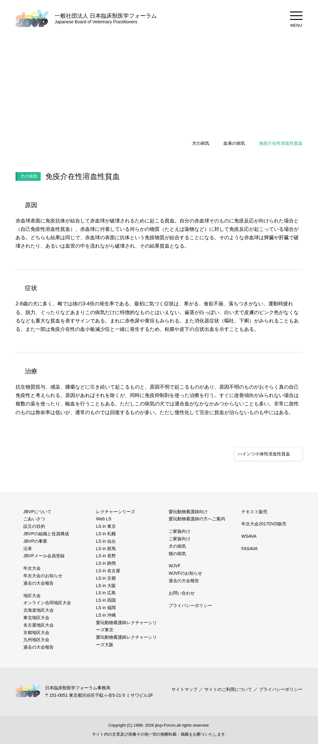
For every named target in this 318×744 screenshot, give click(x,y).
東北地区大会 (36, 617)
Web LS (103, 519)
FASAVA (249, 548)
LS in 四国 (105, 600)
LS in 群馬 (105, 548)
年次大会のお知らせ (42, 576)
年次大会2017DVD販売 (263, 524)
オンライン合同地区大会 (47, 603)
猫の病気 (177, 553)
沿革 (27, 548)
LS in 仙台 (105, 541)
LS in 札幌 (105, 534)
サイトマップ (186, 689)
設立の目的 (34, 526)
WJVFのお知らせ (185, 573)
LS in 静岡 (105, 563)
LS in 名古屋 (107, 571)
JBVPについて (37, 512)
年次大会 (32, 568)
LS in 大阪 (105, 585)
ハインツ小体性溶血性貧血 (264, 454)
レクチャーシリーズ (115, 512)
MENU (296, 19)
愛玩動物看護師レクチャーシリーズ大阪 (126, 641)
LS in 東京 (105, 526)
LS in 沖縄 (105, 615)
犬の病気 (200, 143)
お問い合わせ (182, 593)
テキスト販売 (254, 512)
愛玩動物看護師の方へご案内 (197, 519)
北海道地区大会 (38, 610)
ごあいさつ (34, 519)
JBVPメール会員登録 (43, 556)
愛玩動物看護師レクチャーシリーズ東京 (126, 626)
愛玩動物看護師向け (188, 512)
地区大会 (32, 595)
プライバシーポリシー (190, 605)
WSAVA (248, 536)
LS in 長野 (105, 556)
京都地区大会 (36, 632)
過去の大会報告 (38, 583)
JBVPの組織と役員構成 (45, 534)
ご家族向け (179, 531)
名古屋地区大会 (38, 625)
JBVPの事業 (35, 541)
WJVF (174, 566)
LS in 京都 (105, 578)
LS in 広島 (105, 593)
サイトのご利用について (229, 689)
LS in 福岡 (105, 608)
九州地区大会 (36, 640)
